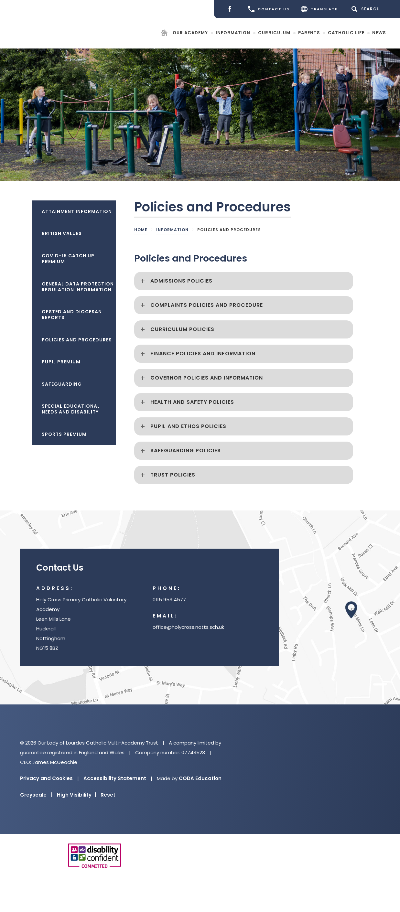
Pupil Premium (61, 362)
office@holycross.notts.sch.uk (188, 627)
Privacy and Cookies (46, 778)
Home (140, 229)
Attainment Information (77, 211)
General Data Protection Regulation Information (78, 287)
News (379, 32)
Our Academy (190, 32)
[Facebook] (231, 9)
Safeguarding (62, 384)
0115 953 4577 (169, 599)
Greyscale (36, 794)
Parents (309, 32)
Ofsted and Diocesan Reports (72, 314)
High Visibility (76, 794)
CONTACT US (268, 9)
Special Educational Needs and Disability (71, 409)
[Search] (366, 9)
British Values (62, 233)
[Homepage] (165, 33)
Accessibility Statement (114, 778)
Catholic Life (346, 32)
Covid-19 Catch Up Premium (68, 258)
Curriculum (274, 32)
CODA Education (200, 778)
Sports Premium (64, 434)
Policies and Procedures (77, 340)
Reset (108, 794)
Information (233, 32)
